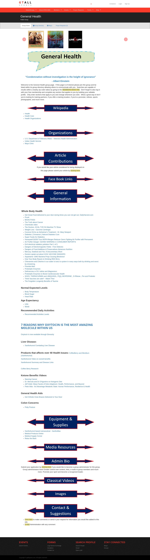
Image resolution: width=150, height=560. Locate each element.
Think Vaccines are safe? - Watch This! (40, 279)
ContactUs (113, 4)
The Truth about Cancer (34, 222)
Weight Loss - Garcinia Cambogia (38, 230)
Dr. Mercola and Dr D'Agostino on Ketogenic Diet (43, 382)
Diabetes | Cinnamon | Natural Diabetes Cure (42, 234)
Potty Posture (30, 407)
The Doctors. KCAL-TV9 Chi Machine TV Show (43, 227)
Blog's (49, 25)
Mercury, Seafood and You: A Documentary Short (43, 252)
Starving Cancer (31, 379)
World (27, 307)
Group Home (26, 25)
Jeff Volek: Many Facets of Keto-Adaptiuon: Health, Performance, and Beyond (54, 384)
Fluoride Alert (30, 266)
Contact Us (50, 550)
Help (97, 10)
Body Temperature (32, 292)
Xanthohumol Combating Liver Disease (40, 345)
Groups (106, 548)
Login (120, 4)
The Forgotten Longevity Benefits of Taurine (41, 281)
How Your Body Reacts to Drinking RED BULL (42, 259)
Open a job (79, 550)
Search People (80, 545)
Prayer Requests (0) (61, 25)
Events (66, 10)
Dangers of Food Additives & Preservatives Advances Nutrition (48, 249)
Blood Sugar (29, 294)
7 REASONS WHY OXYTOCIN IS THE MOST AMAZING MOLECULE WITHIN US (57, 326)
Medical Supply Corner (33, 436)
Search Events (23, 545)
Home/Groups (30, 10)
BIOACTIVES (30, 220)
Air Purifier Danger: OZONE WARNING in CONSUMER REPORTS (50, 242)
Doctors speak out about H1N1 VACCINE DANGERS (45, 254)
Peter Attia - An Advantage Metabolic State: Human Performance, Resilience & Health (57, 386)
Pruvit (27, 217)
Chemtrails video (31, 225)
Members (57, 10)
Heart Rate (29, 297)
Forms (90, 10)
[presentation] (24, 39)
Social (77, 548)
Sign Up (127, 4)
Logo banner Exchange (54, 545)
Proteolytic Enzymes (32, 269)
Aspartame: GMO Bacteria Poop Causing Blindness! (45, 257)
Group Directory (38, 25)
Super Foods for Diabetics (35, 237)
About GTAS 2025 (44, 10)
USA (26, 304)
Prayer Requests (78, 10)
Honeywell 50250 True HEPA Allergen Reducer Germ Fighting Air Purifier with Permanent (59, 239)
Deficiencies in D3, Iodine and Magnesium (41, 271)
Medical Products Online (34, 434)
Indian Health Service (33, 141)
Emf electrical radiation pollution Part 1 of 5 (41, 244)
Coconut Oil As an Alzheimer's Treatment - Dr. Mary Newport (48, 232)
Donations (50, 548)
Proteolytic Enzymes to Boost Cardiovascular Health (45, 274)
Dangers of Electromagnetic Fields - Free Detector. (44, 247)
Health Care (29, 116)
